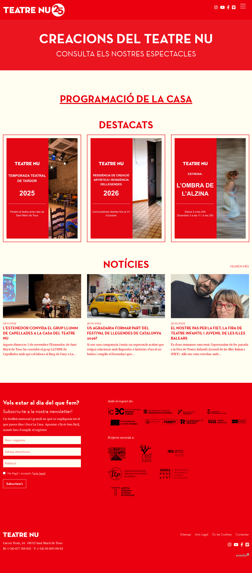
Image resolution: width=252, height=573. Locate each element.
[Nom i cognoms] (42, 440)
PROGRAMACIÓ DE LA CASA (126, 99)
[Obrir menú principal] (244, 7)
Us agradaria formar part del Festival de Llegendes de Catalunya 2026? (124, 333)
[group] (126, 45)
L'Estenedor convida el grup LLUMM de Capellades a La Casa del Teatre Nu (40, 333)
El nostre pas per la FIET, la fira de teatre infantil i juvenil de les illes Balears (208, 333)
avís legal (39, 473)
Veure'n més (239, 266)
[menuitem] (216, 7)
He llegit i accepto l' (26, 473)
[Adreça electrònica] (42, 451)
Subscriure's (14, 484)
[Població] (42, 463)
